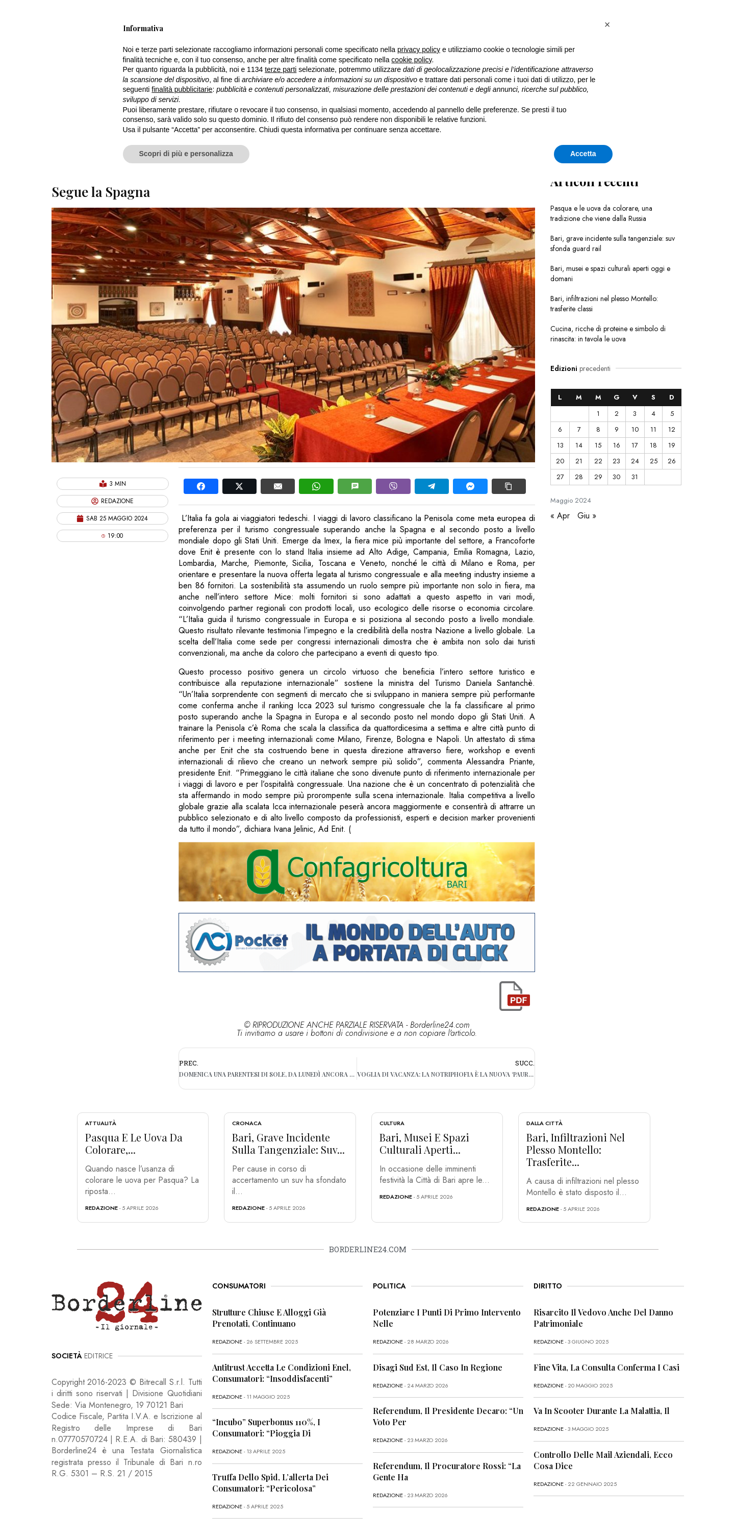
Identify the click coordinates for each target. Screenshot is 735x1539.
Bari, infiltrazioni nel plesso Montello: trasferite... (575, 1149)
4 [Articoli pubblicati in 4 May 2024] (653, 413)
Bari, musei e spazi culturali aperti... (424, 1143)
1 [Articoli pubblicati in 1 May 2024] (598, 413)
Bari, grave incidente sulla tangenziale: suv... (288, 1143)
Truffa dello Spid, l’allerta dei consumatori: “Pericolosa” (270, 1483)
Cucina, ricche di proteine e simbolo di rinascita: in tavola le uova (608, 334)
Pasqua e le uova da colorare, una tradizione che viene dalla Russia (601, 213)
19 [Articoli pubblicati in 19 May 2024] (671, 445)
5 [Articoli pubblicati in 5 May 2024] (672, 413)
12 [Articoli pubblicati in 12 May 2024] (671, 429)
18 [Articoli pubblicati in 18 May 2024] (653, 445)
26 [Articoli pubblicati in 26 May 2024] (672, 461)
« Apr (560, 516)
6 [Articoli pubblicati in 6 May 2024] (560, 429)
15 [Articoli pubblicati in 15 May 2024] (598, 445)
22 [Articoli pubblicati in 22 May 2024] (598, 461)
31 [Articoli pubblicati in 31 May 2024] (634, 477)
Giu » (586, 516)
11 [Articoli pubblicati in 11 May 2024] (653, 429)
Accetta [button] (583, 154)
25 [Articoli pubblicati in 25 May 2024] (653, 461)
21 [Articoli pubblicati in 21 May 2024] (578, 461)
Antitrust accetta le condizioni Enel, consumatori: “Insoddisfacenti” (281, 1373)
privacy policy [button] (418, 49)
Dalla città (544, 1123)
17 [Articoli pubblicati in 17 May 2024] (634, 445)
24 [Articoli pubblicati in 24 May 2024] (635, 461)
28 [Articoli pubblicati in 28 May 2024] (579, 477)
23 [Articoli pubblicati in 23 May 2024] (616, 461)
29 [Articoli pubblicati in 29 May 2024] (598, 477)
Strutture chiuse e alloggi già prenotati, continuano (269, 1318)
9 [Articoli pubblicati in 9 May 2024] (617, 429)
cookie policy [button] (411, 60)
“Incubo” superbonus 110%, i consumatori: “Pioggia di (266, 1427)
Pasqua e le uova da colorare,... (134, 1143)
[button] (607, 24)
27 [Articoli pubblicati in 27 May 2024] (560, 477)
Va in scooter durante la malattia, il (602, 1410)
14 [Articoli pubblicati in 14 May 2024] (578, 445)
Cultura (391, 1123)
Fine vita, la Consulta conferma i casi (606, 1367)
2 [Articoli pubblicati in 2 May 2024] (617, 413)
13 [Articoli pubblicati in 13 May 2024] (560, 445)
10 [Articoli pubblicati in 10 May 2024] (635, 429)
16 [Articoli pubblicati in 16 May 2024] (616, 445)
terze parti (280, 69)
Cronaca (247, 1123)
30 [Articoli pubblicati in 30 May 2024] (616, 477)
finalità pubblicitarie (181, 89)
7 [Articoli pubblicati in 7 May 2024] (579, 429)
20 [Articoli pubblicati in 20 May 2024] (560, 461)
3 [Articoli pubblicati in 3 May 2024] (635, 413)
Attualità (100, 1123)
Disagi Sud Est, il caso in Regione (437, 1367)
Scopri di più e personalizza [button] (186, 154)
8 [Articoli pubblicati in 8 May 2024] (598, 429)
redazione (101, 1208)
